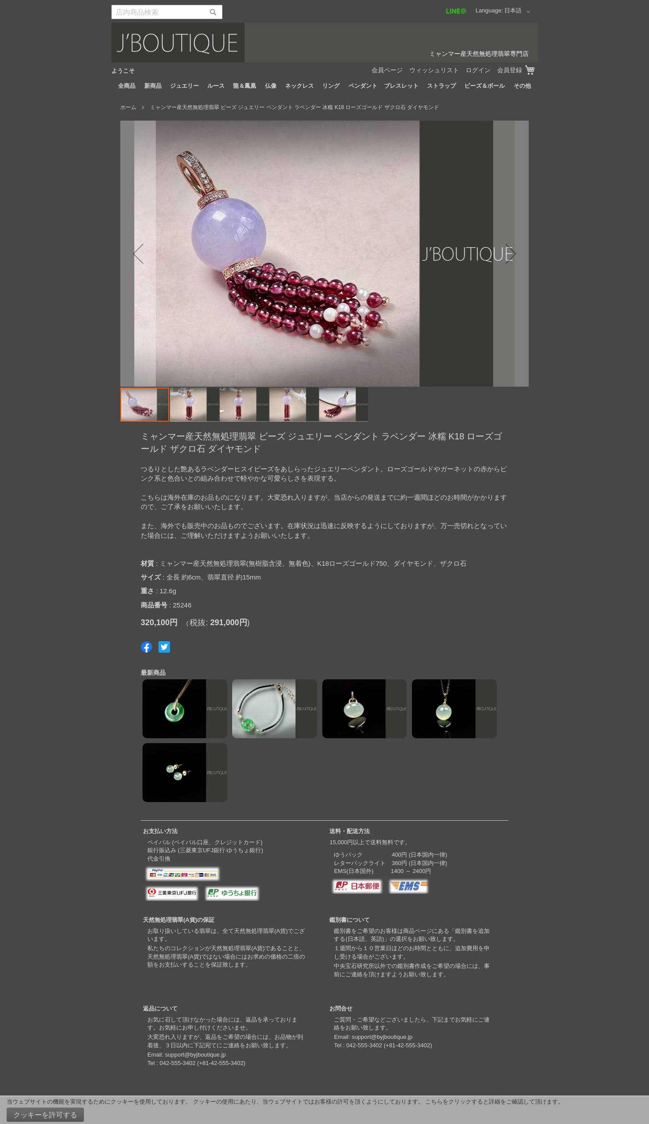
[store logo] (324, 43)
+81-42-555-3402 (221, 1063)
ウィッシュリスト (434, 70)
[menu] (324, 86)
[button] (518, 11)
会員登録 (509, 70)
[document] (324, 1110)
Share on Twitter (164, 647)
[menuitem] (126, 86)
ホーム (128, 107)
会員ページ (387, 70)
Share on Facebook (146, 647)
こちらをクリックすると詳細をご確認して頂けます (491, 1101)
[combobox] (166, 12)
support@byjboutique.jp (195, 1054)
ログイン (478, 70)
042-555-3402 (177, 1063)
